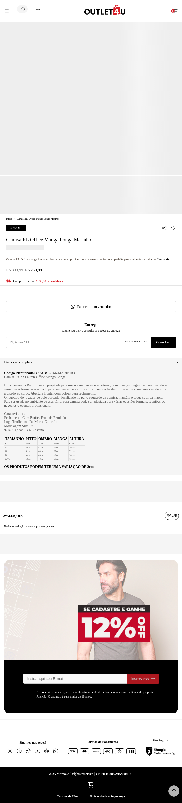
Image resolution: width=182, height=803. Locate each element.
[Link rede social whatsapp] (55, 751)
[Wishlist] (38, 11)
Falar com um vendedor (94, 307)
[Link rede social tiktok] (28, 751)
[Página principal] (105, 10)
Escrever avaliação (172, 516)
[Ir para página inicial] (9, 218)
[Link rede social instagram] (10, 751)
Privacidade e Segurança (107, 796)
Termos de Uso (67, 796)
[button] (173, 791)
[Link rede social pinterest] (46, 751)
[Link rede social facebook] (19, 751)
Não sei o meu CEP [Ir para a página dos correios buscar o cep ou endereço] (136, 341)
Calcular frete (163, 342)
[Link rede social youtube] (37, 751)
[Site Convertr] (91, 785)
